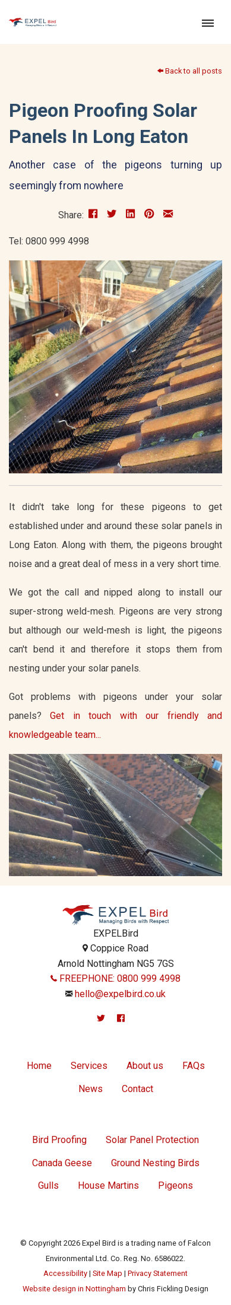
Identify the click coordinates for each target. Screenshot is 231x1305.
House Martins (108, 1185)
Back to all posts (189, 70)
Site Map (107, 1273)
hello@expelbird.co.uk (120, 994)
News (90, 1088)
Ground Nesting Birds (155, 1163)
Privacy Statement (158, 1273)
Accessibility (65, 1273)
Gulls (48, 1185)
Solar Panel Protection (152, 1139)
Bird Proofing (59, 1139)
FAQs (193, 1065)
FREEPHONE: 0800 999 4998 (115, 978)
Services (89, 1065)
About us (144, 1065)
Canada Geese (62, 1163)
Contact (137, 1088)
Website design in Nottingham (74, 1288)
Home (39, 1065)
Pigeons (175, 1185)
